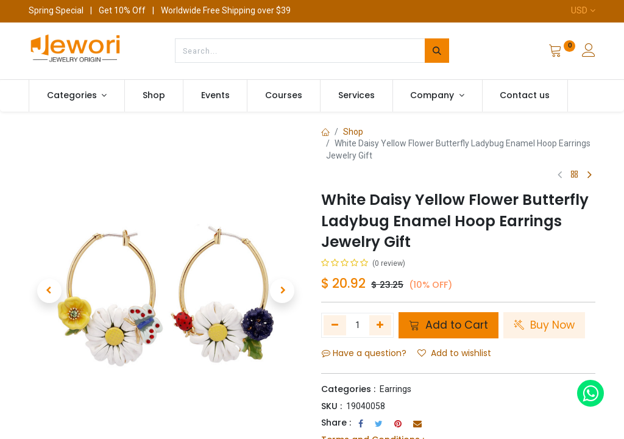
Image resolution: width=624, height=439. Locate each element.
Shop (353, 132)
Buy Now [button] (544, 325)
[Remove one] (335, 325)
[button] (49, 291)
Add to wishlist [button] (454, 353)
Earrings (395, 389)
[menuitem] (154, 96)
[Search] (437, 50)
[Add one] (380, 325)
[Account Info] (588, 52)
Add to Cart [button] (448, 325)
